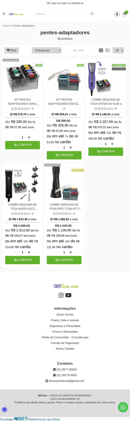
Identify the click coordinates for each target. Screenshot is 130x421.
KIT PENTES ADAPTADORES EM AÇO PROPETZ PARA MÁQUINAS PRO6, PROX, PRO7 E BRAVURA (64, 102)
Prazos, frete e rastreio (65, 320)
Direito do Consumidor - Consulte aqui (65, 337)
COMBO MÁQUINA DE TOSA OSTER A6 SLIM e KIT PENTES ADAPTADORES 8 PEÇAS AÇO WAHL (105, 102)
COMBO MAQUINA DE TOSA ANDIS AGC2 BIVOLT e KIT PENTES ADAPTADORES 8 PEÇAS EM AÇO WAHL (22, 207)
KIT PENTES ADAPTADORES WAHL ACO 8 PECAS (22, 102)
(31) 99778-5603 (65, 375)
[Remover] (16, 137)
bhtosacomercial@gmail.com (65, 380)
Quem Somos (65, 314)
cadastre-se (77, 3)
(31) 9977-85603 (65, 369)
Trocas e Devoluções (65, 331)
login (64, 3)
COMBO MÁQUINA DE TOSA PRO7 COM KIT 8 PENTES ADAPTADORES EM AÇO (64, 207)
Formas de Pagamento (65, 343)
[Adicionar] (29, 137)
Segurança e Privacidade (65, 325)
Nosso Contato (65, 348)
